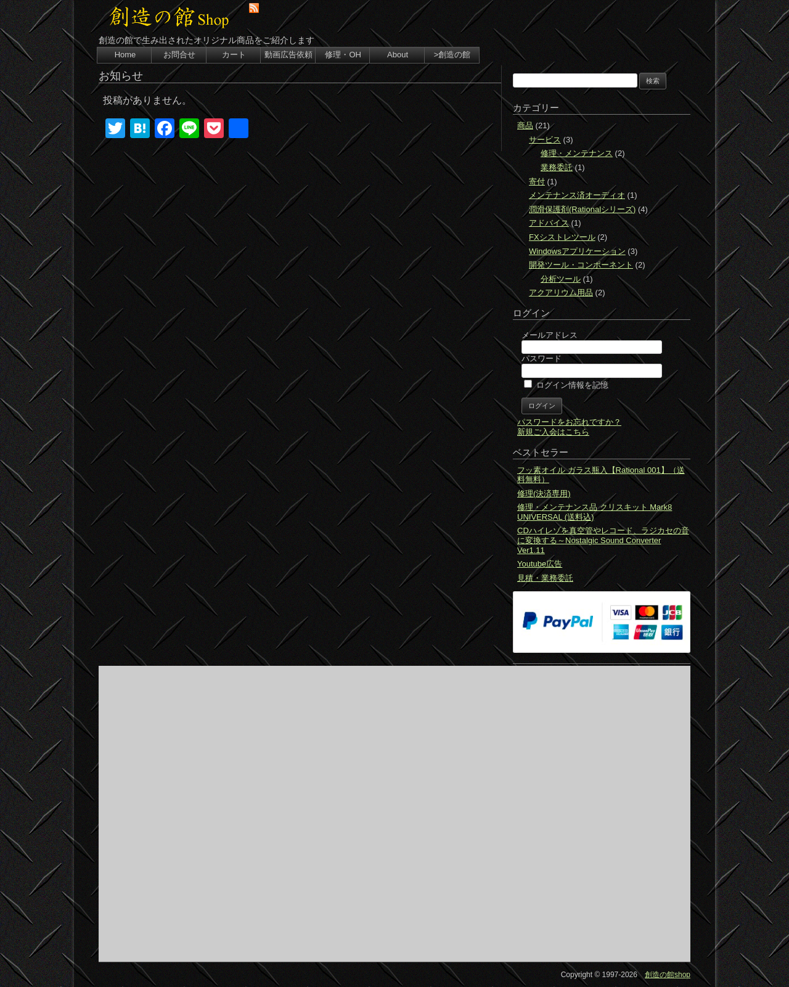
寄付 (537, 181)
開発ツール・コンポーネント (581, 264)
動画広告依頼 (288, 54)
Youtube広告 (539, 563)
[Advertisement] (394, 814)
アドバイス (549, 222)
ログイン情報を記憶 (566, 385)
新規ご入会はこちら (553, 431)
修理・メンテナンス (577, 153)
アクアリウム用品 (561, 292)
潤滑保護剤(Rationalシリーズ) (582, 209)
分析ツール (561, 279)
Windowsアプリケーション (577, 251)
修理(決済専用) (544, 493)
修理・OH (343, 54)
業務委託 (557, 167)
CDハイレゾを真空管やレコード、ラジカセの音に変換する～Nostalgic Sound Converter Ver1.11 (603, 540)
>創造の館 (452, 54)
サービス (545, 139)
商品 (525, 125)
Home (125, 54)
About (397, 54)
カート (234, 54)
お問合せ (179, 54)
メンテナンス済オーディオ (577, 195)
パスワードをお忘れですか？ (569, 422)
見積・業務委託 (545, 578)
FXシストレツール (562, 237)
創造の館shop (667, 974)
